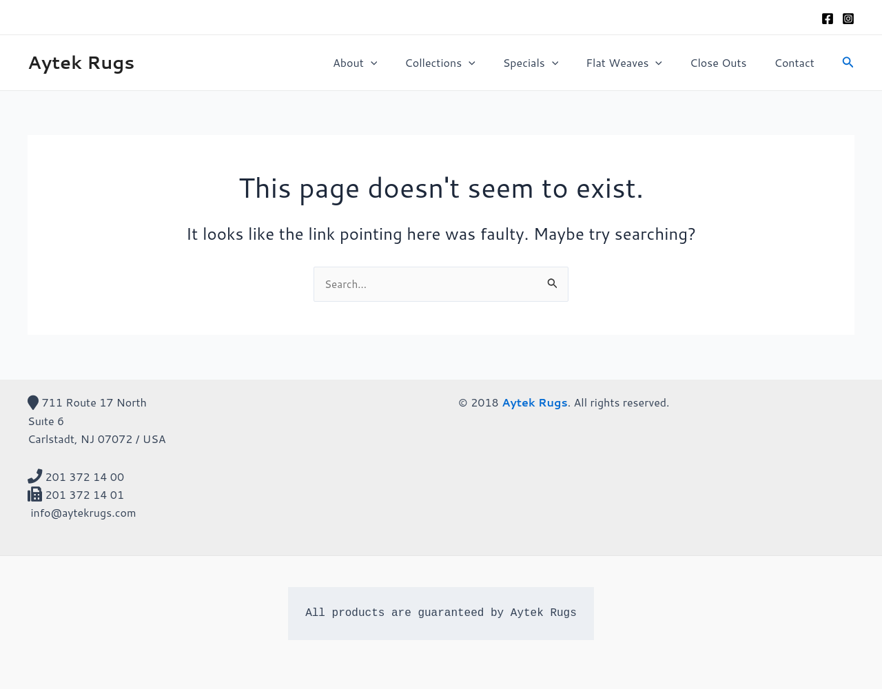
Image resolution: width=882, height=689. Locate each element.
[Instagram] (848, 18)
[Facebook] (827, 18)
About (385, 62)
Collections (464, 62)
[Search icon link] (848, 63)
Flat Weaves (637, 62)
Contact (797, 62)
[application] (401, 62)
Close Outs (726, 62)
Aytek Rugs (81, 62)
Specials (550, 62)
